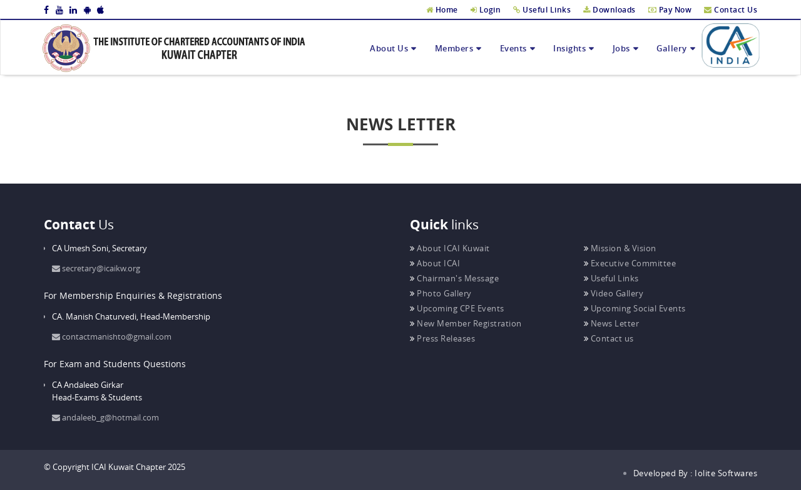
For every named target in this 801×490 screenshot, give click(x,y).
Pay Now (670, 9)
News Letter (612, 323)
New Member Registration (466, 323)
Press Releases (442, 338)
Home (442, 9)
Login (486, 9)
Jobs (621, 48)
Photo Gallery (441, 293)
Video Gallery (614, 293)
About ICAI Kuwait (450, 248)
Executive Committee (630, 263)
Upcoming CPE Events (457, 308)
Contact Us (730, 9)
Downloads (609, 9)
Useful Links (542, 9)
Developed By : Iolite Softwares (695, 473)
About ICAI (435, 263)
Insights (569, 48)
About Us (389, 48)
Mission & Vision (620, 248)
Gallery (671, 48)
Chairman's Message (454, 278)
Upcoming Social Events (635, 308)
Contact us (609, 338)
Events (513, 48)
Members (454, 48)
